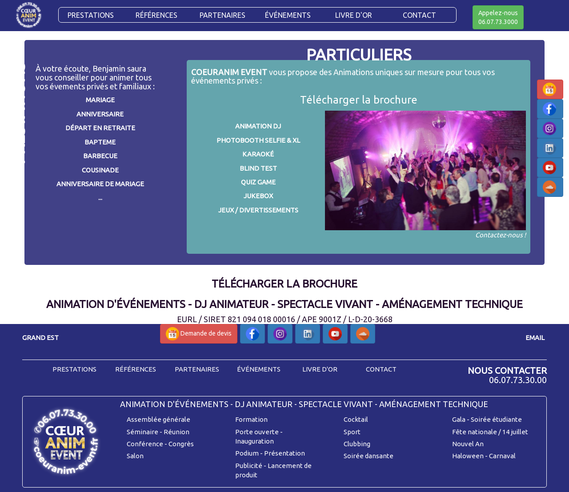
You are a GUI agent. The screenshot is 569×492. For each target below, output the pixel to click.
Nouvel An (468, 444)
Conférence (145, 444)
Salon (135, 456)
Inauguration (254, 441)
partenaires (197, 369)
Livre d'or (353, 15)
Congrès (181, 444)
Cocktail (356, 419)
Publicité (248, 465)
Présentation (284, 453)
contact (381, 369)
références (135, 369)
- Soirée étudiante (494, 419)
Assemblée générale (158, 419)
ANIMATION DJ (258, 126)
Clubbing (357, 444)
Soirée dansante (368, 456)
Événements (288, 15)
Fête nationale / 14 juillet (490, 432)
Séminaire (142, 432)
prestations (74, 369)
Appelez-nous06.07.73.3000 (498, 17)
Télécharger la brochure (358, 100)
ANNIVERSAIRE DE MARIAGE (100, 184)
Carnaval (502, 456)
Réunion (176, 432)
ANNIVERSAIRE (100, 114)
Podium (247, 453)
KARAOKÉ (258, 154)
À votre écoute (62, 68)
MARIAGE (100, 100)
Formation (251, 419)
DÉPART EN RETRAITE (100, 128)
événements (258, 369)
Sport (352, 432)
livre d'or (319, 369)
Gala (458, 419)
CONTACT (419, 15)
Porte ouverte (257, 432)
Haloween (468, 456)
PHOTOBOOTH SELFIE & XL (258, 140)
